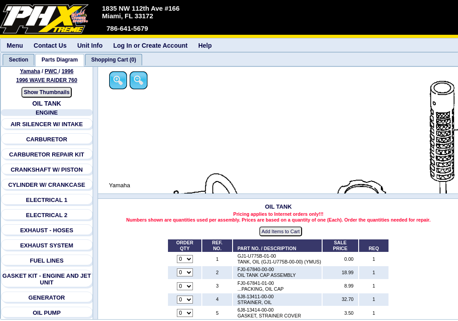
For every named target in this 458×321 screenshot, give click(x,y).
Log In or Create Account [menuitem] (150, 45)
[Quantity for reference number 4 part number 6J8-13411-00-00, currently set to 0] (185, 300)
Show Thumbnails (47, 92)
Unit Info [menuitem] (89, 45)
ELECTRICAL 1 (46, 200)
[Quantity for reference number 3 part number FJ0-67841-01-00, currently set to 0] (185, 286)
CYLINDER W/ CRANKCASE (46, 184)
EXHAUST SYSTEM (46, 245)
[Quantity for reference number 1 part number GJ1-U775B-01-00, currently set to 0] (185, 259)
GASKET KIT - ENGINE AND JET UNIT (46, 279)
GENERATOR (47, 297)
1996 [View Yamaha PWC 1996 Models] (67, 71)
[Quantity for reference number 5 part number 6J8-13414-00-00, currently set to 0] (185, 313)
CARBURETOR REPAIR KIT (47, 154)
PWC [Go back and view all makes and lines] (51, 71)
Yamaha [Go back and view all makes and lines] (30, 71)
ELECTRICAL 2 (46, 215)
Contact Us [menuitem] (50, 45)
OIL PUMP (47, 312)
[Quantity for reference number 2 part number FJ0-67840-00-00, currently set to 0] (185, 272)
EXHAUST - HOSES (46, 230)
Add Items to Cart (281, 231)
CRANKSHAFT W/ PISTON (47, 169)
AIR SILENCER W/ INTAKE (47, 124)
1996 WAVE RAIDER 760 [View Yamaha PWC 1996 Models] (46, 80)
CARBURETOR (46, 139)
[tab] (18, 60)
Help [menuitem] (205, 45)
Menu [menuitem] (15, 45)
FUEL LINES (47, 260)
